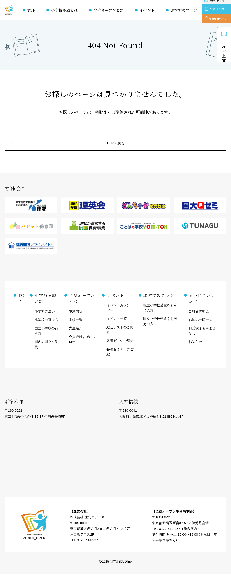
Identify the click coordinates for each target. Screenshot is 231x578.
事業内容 (75, 315)
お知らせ (195, 345)
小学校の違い (45, 315)
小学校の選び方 (46, 323)
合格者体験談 (199, 315)
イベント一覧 (224, 47)
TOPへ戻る (115, 145)
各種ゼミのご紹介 (120, 344)
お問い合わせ (217, 3)
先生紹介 (75, 332)
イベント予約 (217, 10)
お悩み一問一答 (200, 323)
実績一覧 (75, 323)
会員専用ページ (218, 17)
